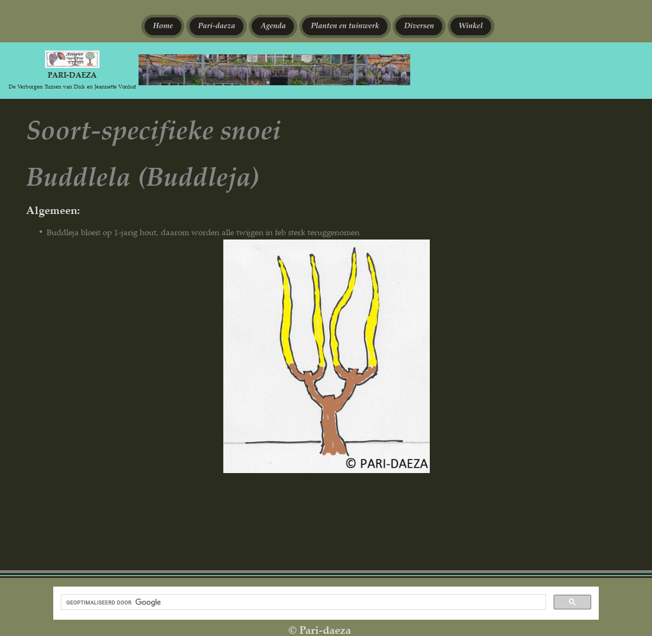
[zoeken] (302, 602)
